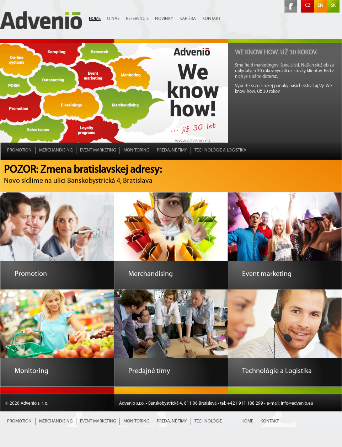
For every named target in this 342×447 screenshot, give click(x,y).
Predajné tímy (172, 150)
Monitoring (136, 150)
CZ (307, 5)
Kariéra (188, 18)
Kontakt (211, 18)
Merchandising (56, 150)
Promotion (19, 150)
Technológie (208, 421)
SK (333, 5)
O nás (113, 18)
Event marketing (98, 150)
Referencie (137, 18)
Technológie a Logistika (220, 150)
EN (320, 5)
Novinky (164, 18)
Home (95, 18)
